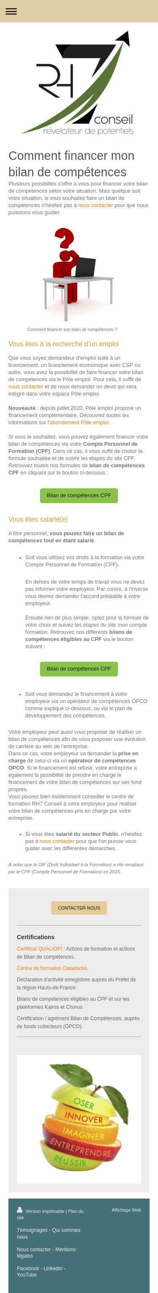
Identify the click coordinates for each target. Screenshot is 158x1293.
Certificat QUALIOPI (39, 949)
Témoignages (32, 1230)
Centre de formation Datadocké (52, 968)
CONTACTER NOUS (79, 907)
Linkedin (52, 1268)
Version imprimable (41, 1211)
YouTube (27, 1275)
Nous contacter (34, 1250)
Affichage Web (126, 1209)
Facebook (28, 1268)
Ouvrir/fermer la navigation (79, 11)
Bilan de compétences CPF (79, 495)
